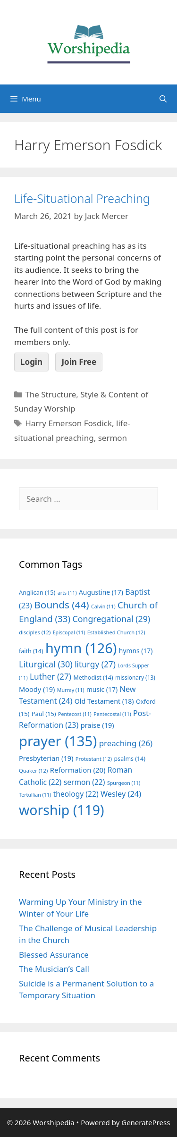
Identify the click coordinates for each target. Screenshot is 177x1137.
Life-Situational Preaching (82, 198)
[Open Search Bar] (163, 98)
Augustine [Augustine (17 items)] (101, 592)
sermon (112, 437)
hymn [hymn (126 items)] (81, 648)
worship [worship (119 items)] (61, 810)
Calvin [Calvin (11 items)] (103, 606)
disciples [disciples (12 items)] (35, 632)
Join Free (78, 361)
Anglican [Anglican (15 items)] (37, 592)
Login (31, 361)
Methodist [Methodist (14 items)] (93, 678)
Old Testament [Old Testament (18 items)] (104, 701)
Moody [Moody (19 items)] (37, 689)
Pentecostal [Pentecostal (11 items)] (112, 714)
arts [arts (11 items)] (67, 593)
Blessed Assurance (54, 954)
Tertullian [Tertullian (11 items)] (35, 795)
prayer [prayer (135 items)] (58, 741)
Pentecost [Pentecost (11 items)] (75, 714)
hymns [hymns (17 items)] (136, 650)
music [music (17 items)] (102, 689)
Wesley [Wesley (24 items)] (121, 794)
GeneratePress (145, 1122)
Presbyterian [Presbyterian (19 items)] (46, 758)
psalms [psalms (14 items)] (129, 759)
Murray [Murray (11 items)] (70, 690)
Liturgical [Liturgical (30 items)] (46, 664)
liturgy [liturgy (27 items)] (95, 664)
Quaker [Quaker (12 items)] (33, 770)
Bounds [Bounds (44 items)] (61, 604)
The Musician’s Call (54, 968)
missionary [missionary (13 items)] (135, 677)
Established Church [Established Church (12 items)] (116, 632)
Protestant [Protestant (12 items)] (94, 758)
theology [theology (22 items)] (76, 794)
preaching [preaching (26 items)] (126, 743)
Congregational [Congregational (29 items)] (111, 618)
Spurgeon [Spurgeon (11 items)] (123, 783)
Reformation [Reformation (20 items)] (78, 770)
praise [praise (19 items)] (97, 725)
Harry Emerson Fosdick (68, 423)
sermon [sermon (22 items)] (84, 782)
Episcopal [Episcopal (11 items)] (69, 632)
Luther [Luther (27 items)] (50, 676)
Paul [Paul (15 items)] (44, 713)
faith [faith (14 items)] (31, 651)
